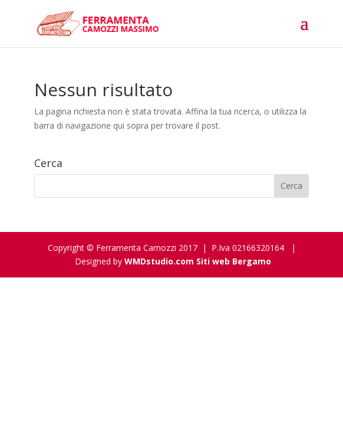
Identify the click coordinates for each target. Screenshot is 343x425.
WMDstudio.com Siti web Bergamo (197, 261)
